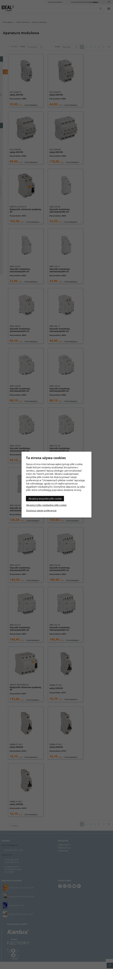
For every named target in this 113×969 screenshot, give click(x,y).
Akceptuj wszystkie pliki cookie (45, 498)
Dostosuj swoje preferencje (41, 510)
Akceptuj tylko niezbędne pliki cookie (46, 505)
